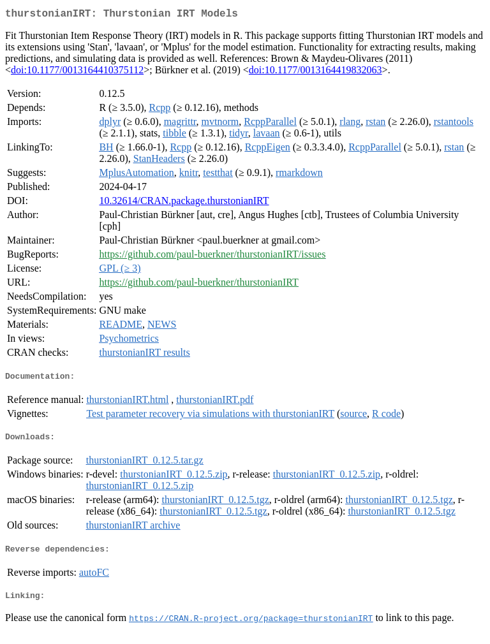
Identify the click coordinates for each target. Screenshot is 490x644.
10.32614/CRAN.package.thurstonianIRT (184, 203)
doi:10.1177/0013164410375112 (77, 72)
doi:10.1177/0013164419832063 (315, 72)
